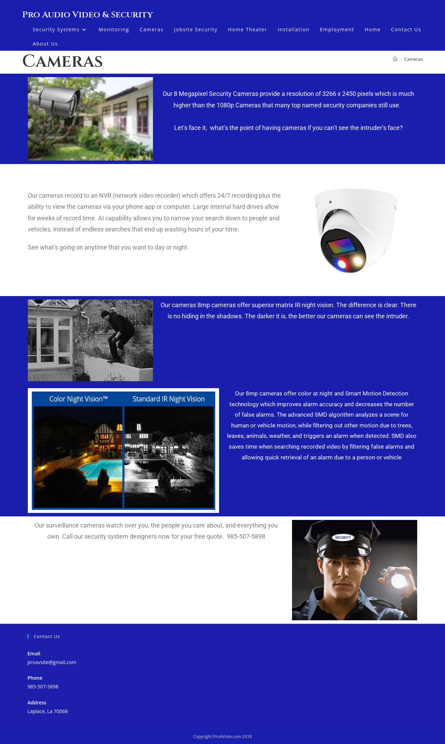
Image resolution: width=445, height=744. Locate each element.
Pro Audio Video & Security (87, 15)
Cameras (413, 59)
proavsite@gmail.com (51, 662)
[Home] (395, 59)
